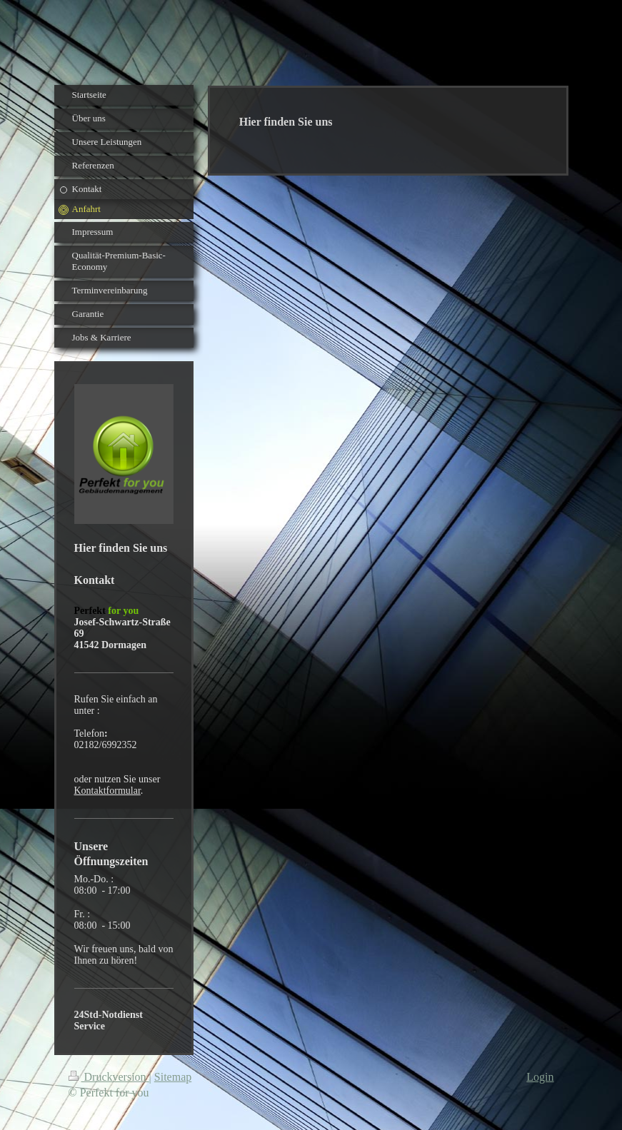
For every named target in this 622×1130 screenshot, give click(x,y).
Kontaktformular (107, 790)
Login (539, 1077)
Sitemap (172, 1077)
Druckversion (109, 1077)
